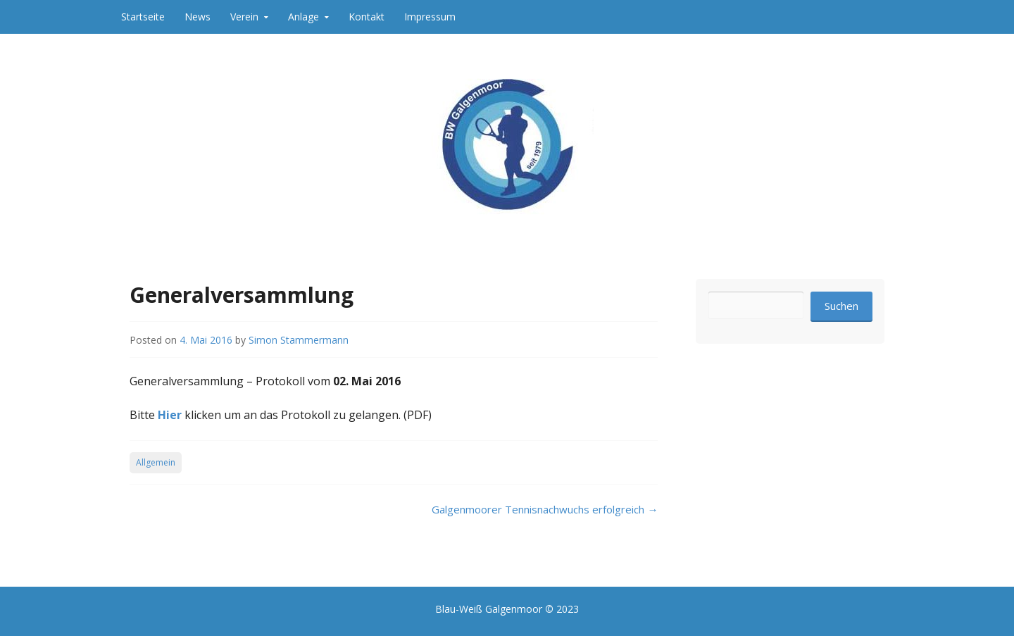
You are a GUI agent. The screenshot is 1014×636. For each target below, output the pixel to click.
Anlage (303, 16)
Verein (244, 16)
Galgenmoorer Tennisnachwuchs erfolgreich (545, 509)
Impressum (430, 16)
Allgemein (155, 462)
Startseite (143, 16)
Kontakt (366, 16)
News (197, 16)
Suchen (841, 306)
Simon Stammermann (299, 340)
